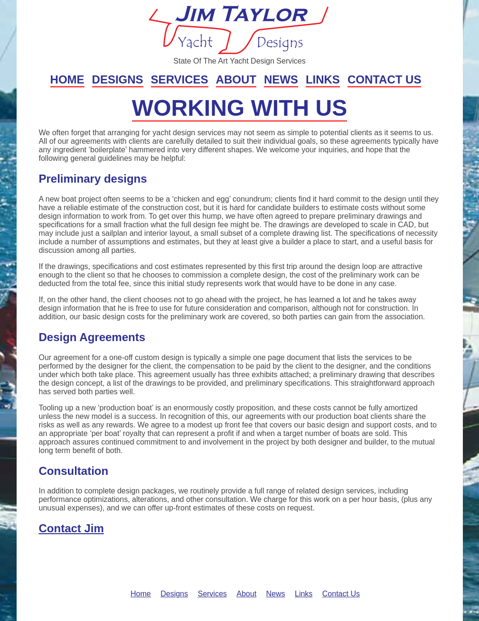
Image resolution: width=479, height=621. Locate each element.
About (236, 79)
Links (323, 79)
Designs (117, 79)
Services (179, 79)
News (281, 79)
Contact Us (385, 79)
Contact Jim (71, 528)
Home (67, 79)
